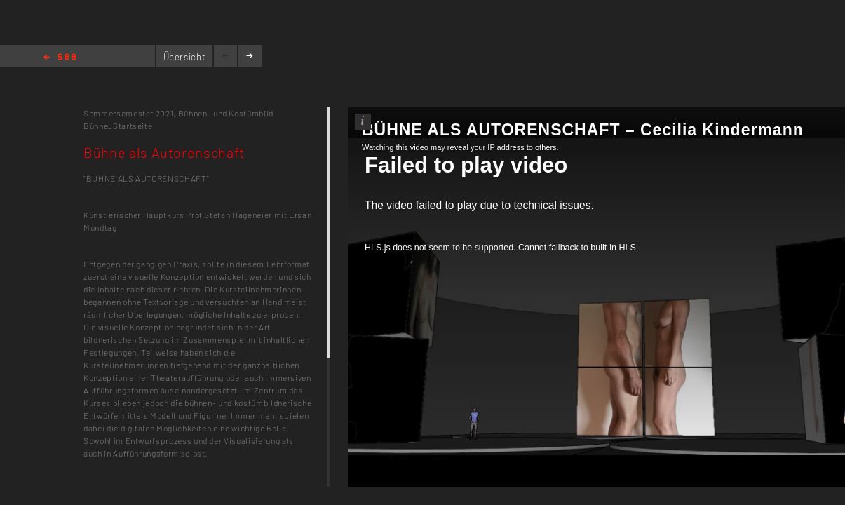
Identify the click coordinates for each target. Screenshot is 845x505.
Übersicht (184, 56)
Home (59, 57)
